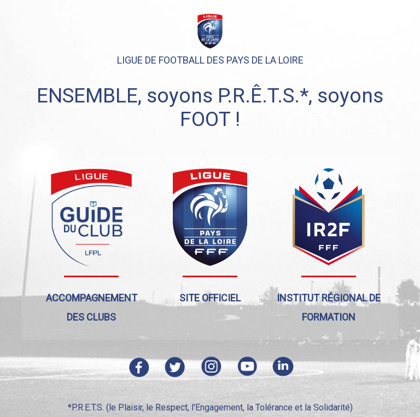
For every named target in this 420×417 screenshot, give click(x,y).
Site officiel (210, 298)
